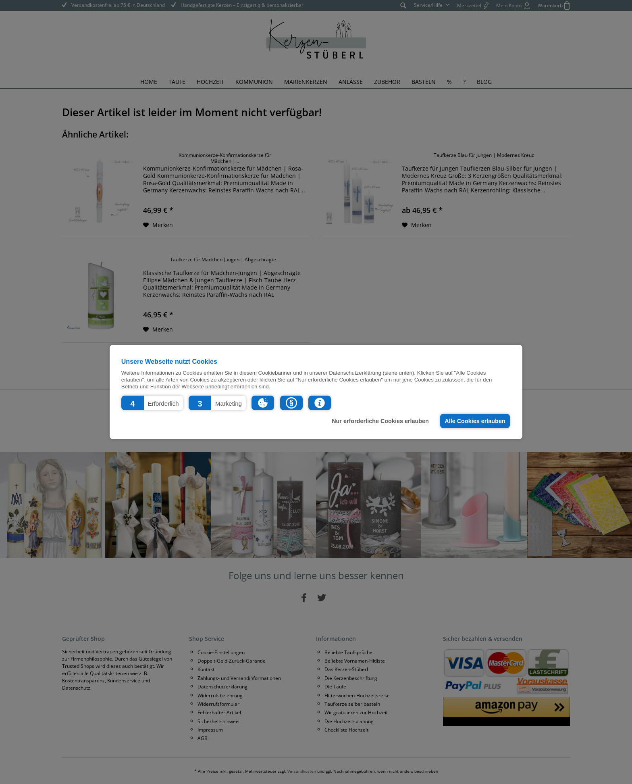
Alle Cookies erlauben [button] (475, 421)
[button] (152, 403)
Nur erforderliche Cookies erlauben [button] (380, 421)
